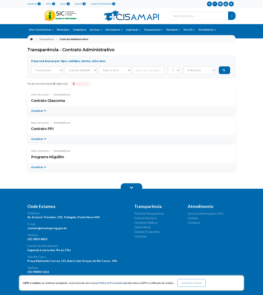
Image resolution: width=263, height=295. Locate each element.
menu (50, 3)
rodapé (80, 3)
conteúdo (34, 3)
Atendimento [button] (207, 29)
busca (65, 3)
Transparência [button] (153, 29)
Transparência (46, 39)
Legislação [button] (133, 29)
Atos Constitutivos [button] (41, 29)
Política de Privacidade (110, 282)
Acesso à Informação (103, 3)
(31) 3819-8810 (37, 239)
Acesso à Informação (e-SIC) (205, 213)
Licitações (140, 236)
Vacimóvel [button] (173, 29)
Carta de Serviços (145, 218)
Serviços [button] (96, 29)
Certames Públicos (146, 222)
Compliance (79, 29)
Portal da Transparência (149, 213)
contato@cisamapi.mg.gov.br (47, 228)
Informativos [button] (114, 29)
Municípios (63, 29)
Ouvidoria (194, 222)
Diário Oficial (142, 227)
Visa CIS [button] (189, 29)
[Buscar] (232, 16)
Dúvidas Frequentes (147, 231)
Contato (193, 218)
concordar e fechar (191, 282)
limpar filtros (80, 83)
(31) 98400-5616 (38, 271)
